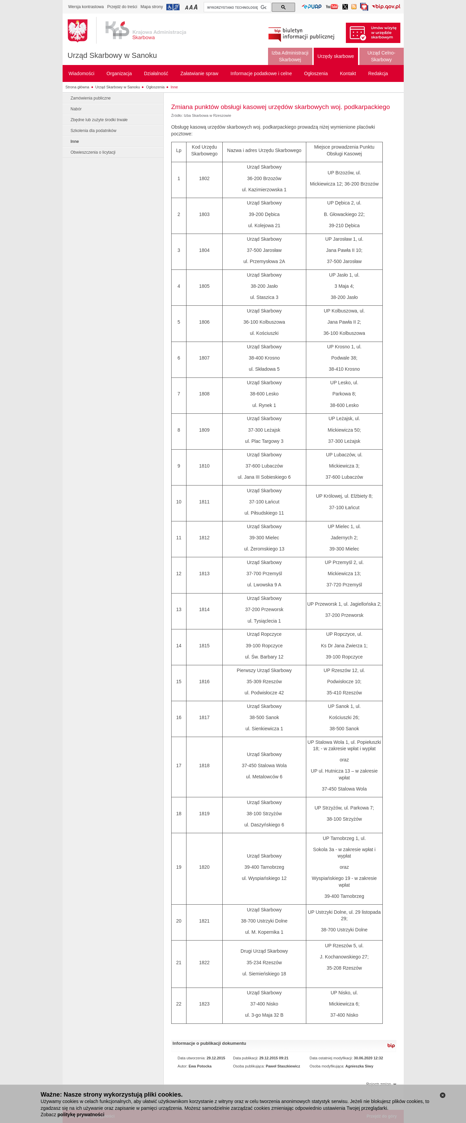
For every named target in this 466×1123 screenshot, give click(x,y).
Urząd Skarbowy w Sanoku (112, 55)
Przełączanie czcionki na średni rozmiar (191, 6)
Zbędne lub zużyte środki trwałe (99, 119)
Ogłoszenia (155, 87)
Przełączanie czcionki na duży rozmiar (196, 6)
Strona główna (77, 87)
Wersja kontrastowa (86, 6)
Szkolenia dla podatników (93, 130)
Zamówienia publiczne (91, 98)
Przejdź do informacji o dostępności (173, 7)
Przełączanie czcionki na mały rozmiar (187, 6)
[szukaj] (236, 7)
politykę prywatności (81, 1114)
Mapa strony (151, 6)
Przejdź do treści (122, 6)
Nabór (76, 109)
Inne (174, 87)
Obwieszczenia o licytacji (93, 152)
